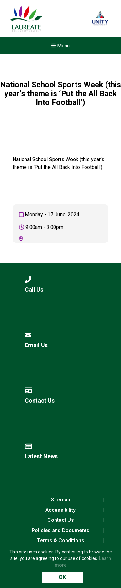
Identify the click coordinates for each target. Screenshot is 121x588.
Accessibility (60, 510)
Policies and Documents (60, 530)
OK (62, 577)
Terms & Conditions (60, 540)
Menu (60, 46)
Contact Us (60, 520)
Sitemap (60, 500)
